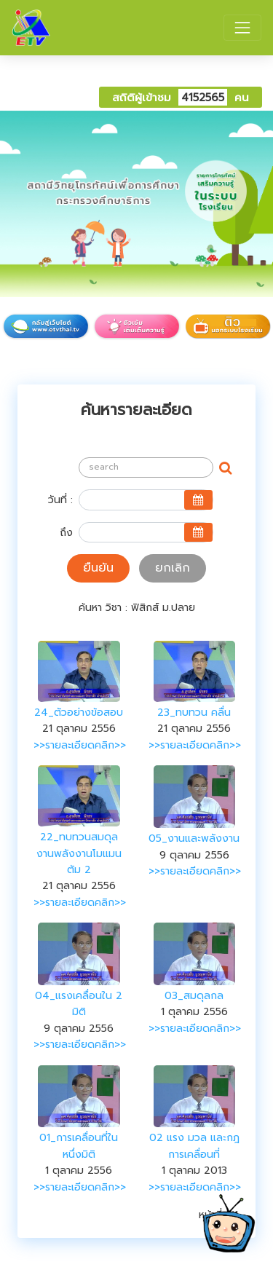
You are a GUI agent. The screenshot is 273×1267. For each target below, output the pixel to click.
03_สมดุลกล (194, 995)
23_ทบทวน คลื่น (194, 712)
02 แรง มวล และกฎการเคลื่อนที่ (194, 1145)
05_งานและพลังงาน (194, 838)
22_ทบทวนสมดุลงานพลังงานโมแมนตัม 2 (79, 853)
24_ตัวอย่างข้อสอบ (78, 712)
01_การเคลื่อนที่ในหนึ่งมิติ (78, 1145)
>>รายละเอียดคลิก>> (79, 745)
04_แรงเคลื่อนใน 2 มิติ (78, 1003)
